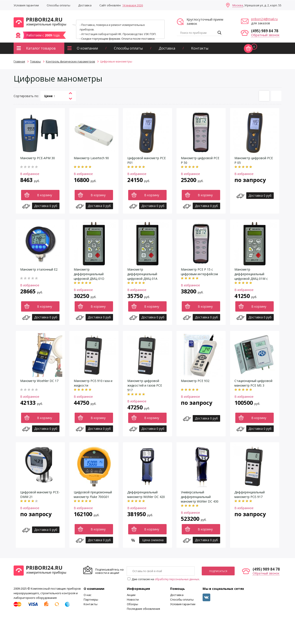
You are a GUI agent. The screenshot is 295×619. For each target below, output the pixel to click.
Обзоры (132, 604)
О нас (87, 595)
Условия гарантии (26, 5)
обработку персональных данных (177, 579)
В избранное (29, 174)
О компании (87, 48)
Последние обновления (143, 609)
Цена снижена (153, 540)
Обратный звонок (265, 35)
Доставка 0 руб (45, 206)
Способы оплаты (58, 5)
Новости (133, 599)
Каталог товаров (41, 48)
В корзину (44, 195)
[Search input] (197, 33)
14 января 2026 (132, 5)
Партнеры (91, 599)
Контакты (199, 48)
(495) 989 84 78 (264, 30)
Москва (237, 5)
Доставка (85, 5)
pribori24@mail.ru (264, 19)
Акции (131, 595)
